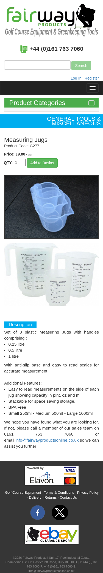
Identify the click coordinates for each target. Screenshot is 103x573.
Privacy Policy (88, 493)
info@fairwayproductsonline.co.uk (47, 440)
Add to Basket (42, 163)
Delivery (35, 497)
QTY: (15, 162)
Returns (50, 497)
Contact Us (68, 497)
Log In (76, 78)
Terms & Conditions (59, 493)
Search (81, 65)
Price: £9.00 (18, 154)
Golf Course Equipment (23, 493)
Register (92, 78)
